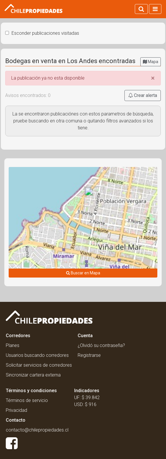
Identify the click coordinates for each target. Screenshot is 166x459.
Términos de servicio (27, 400)
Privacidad (16, 410)
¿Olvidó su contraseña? (101, 345)
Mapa (150, 61)
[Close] (153, 78)
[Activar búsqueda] (141, 9)
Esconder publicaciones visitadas (42, 33)
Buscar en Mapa (83, 273)
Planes (12, 345)
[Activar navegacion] (155, 9)
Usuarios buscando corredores (37, 355)
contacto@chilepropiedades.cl (37, 430)
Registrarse (89, 355)
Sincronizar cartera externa (33, 375)
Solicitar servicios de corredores (39, 365)
